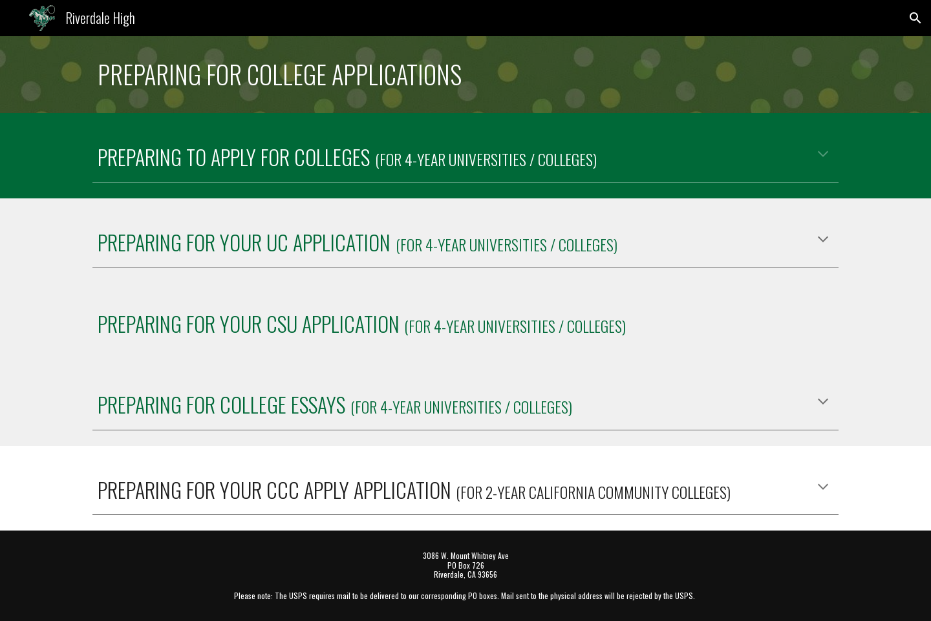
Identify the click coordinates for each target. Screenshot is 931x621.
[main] (465, 75)
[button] (915, 18)
